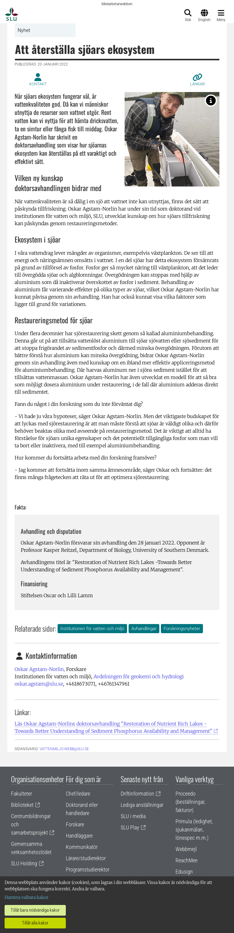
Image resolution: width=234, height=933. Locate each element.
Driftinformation (137, 793)
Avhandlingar (144, 628)
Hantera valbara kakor (26, 897)
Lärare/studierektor (86, 858)
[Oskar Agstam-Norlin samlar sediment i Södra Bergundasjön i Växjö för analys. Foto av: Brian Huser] (211, 100)
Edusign (184, 871)
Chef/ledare (78, 793)
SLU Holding (24, 863)
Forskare (75, 824)
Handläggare (79, 835)
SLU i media (133, 816)
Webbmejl (186, 849)
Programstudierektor (87, 869)
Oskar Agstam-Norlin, (40, 669)
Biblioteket (22, 805)
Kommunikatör (82, 847)
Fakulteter (21, 793)
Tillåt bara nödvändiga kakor (35, 910)
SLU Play (130, 827)
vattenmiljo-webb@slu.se (64, 749)
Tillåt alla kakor (35, 923)
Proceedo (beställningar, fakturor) (190, 801)
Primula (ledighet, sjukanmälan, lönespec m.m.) (194, 829)
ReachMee (186, 860)
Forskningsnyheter (182, 628)
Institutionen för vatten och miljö (92, 628)
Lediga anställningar (142, 805)
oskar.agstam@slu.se (39, 684)
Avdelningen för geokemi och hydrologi (139, 676)
